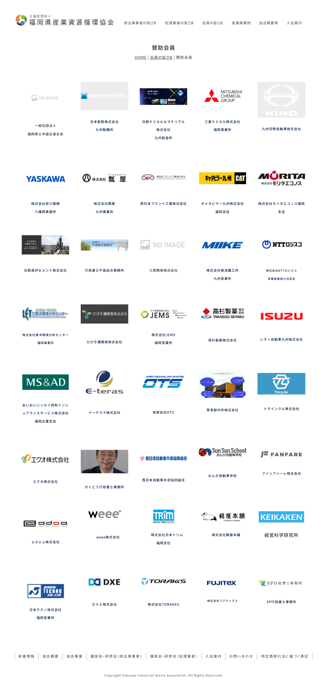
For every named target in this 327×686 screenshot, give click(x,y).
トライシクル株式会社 (281, 408)
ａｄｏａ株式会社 (45, 542)
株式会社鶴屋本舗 (226, 535)
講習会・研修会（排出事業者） (116, 656)
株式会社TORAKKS (163, 604)
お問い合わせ (241, 656)
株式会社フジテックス (222, 601)
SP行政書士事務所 (281, 602)
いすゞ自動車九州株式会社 (281, 339)
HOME (141, 57)
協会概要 (50, 656)
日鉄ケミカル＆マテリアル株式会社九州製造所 (163, 129)
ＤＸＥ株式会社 (104, 604)
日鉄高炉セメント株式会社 (45, 270)
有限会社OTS (163, 412)
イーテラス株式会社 (104, 412)
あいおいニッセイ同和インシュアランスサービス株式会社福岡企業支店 (45, 413)
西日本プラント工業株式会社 (163, 203)
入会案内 (294, 22)
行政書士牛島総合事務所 (104, 270)
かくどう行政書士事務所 (104, 487)
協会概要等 (268, 22)
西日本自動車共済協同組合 (163, 480)
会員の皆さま (212, 22)
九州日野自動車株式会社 (281, 129)
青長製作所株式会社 (222, 410)
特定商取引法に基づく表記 (285, 656)
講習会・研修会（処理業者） (174, 656)
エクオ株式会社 (45, 481)
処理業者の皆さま (179, 22)
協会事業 (74, 656)
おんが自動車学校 (222, 475)
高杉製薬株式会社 (222, 340)
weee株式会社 (108, 537)
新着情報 (26, 656)
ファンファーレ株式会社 (281, 473)
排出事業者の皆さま (140, 22)
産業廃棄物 (241, 22)
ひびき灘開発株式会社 (104, 342)
